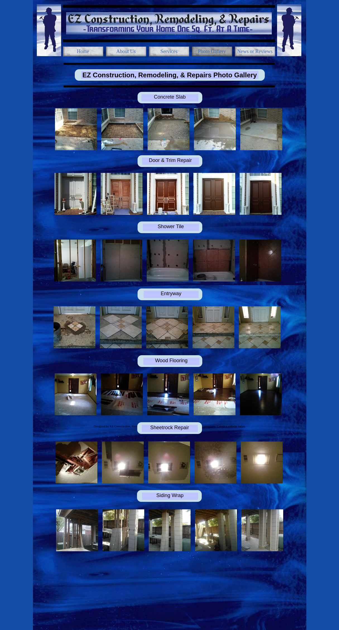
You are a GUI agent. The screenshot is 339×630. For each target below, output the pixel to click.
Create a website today (231, 426)
